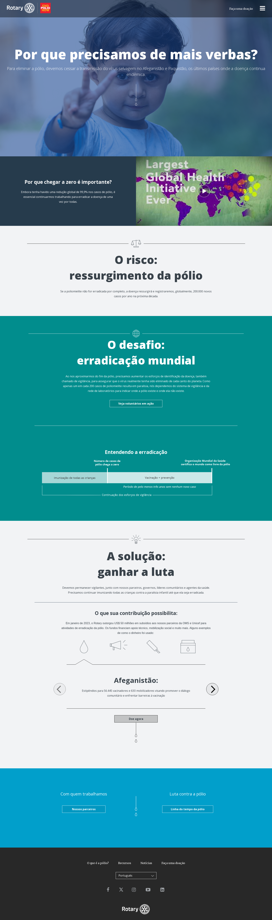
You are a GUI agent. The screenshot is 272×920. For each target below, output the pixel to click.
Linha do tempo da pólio (188, 809)
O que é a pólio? (98, 863)
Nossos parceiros (84, 809)
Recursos (124, 863)
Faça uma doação (241, 8)
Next (212, 689)
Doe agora (136, 719)
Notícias (146, 863)
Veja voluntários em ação (136, 403)
